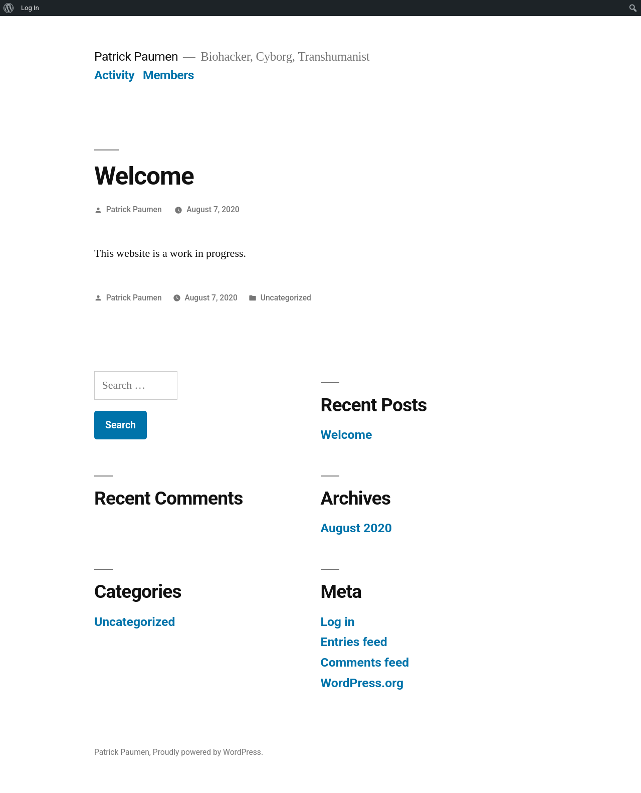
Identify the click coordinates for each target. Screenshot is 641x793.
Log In (30, 8)
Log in (338, 621)
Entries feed (354, 642)
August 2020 (356, 528)
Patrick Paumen (136, 56)
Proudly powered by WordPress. (208, 752)
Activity (114, 75)
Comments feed (365, 662)
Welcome (346, 434)
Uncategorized (286, 297)
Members (168, 75)
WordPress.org (362, 683)
